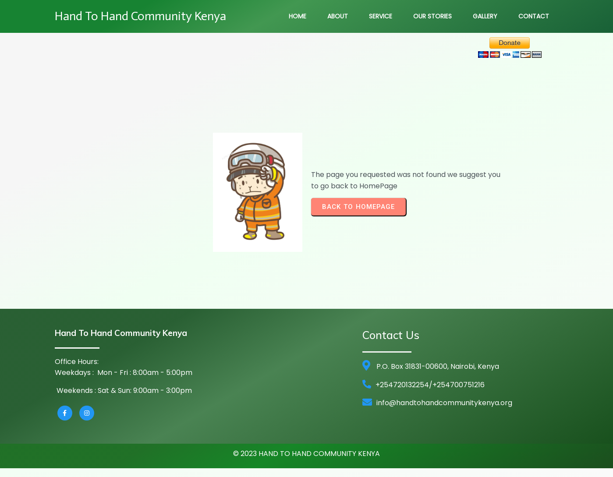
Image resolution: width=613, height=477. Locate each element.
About (337, 16)
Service (380, 16)
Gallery (485, 16)
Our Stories (432, 16)
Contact (533, 16)
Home (297, 16)
